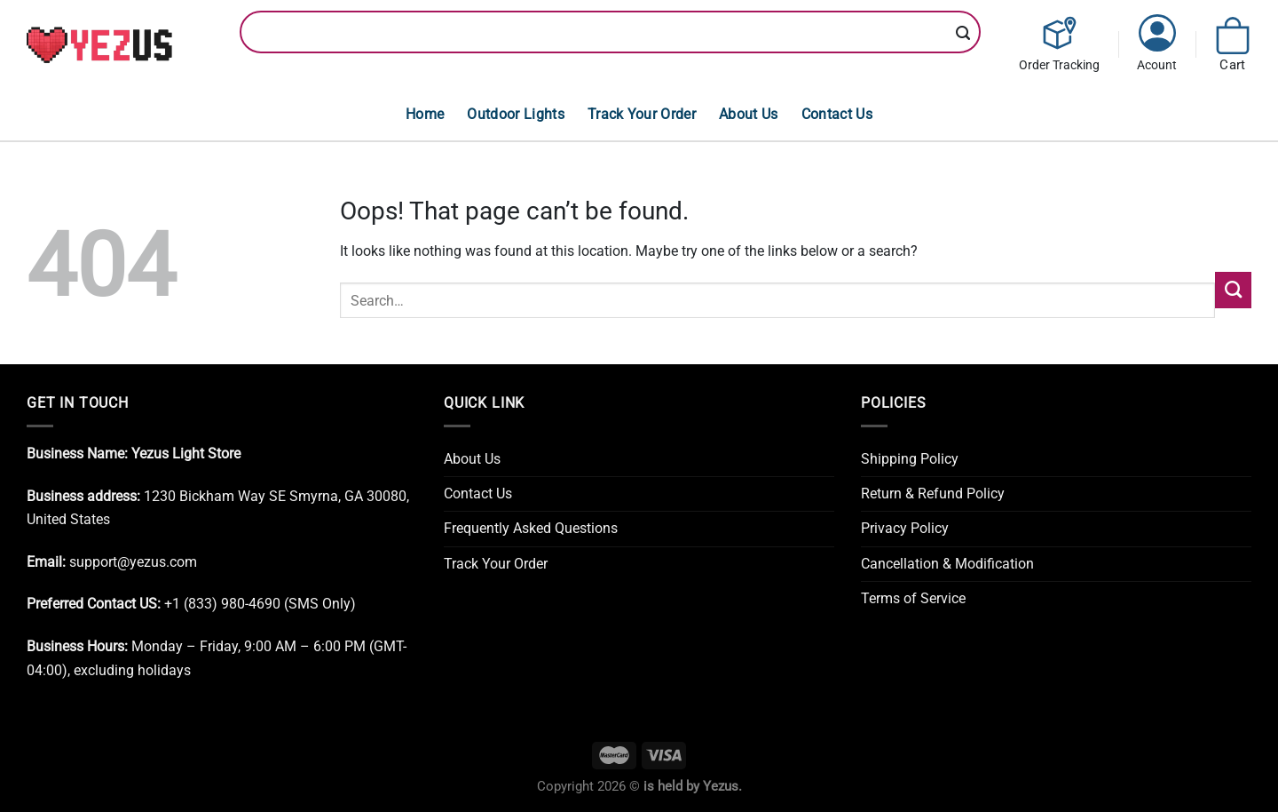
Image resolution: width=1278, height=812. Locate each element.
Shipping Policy (909, 458)
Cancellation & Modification (947, 563)
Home (425, 114)
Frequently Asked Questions (531, 528)
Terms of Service (913, 598)
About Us (748, 114)
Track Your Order (642, 114)
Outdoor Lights (515, 114)
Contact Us (836, 114)
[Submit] (963, 34)
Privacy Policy (905, 528)
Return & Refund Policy (933, 493)
